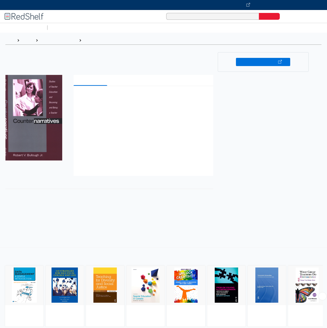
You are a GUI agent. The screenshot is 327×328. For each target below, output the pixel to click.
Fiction (256, 27)
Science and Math (89, 27)
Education (91, 40)
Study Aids (61, 27)
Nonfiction (275, 27)
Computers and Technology (129, 27)
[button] (144, 96)
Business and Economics (176, 27)
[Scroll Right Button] (322, 296)
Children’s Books (301, 27)
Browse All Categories (23, 27)
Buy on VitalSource (263, 62)
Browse (27, 40)
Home (10, 40)
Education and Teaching (58, 40)
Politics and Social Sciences (223, 27)
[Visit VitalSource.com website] (163, 5)
